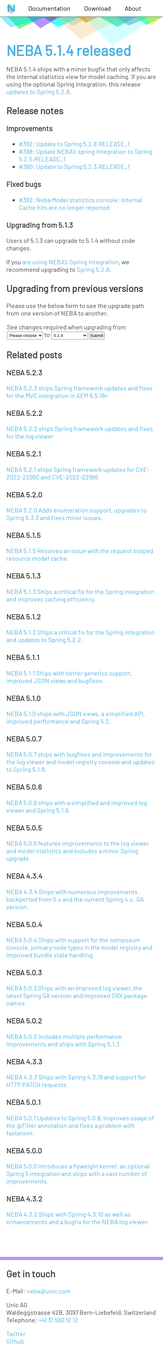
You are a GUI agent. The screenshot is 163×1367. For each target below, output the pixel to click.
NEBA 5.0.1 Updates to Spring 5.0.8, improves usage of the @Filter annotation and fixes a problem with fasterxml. (80, 1125)
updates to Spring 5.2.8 (37, 91)
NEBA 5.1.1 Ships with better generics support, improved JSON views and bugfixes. (69, 676)
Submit (96, 335)
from (119, 327)
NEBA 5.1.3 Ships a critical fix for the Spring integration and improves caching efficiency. (80, 595)
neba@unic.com (49, 1291)
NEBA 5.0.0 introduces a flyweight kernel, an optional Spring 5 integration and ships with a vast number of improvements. (78, 1173)
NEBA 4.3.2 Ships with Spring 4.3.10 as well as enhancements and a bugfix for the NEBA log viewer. (77, 1217)
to (47, 334)
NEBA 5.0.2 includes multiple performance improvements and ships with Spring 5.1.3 (64, 1040)
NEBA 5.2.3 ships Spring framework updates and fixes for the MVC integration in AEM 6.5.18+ (79, 391)
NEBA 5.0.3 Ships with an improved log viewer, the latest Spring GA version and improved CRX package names (76, 995)
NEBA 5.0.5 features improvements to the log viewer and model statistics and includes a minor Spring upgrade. (77, 850)
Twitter (15, 1333)
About (133, 8)
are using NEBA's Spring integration (70, 262)
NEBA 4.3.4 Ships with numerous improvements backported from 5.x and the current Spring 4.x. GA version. (75, 899)
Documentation (49, 8)
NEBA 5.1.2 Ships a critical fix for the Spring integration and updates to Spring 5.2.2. (80, 635)
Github (15, 1341)
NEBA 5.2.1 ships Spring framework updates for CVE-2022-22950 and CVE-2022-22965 (77, 473)
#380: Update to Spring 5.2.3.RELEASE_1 (74, 166)
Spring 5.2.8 (93, 269)
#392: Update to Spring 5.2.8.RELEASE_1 (74, 144)
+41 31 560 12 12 (58, 1320)
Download (97, 8)
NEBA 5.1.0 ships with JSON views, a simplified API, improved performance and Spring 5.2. (75, 717)
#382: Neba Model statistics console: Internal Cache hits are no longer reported (80, 203)
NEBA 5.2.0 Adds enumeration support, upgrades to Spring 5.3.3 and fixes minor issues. (76, 513)
